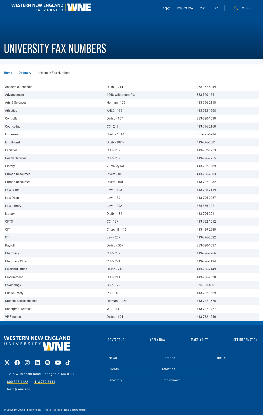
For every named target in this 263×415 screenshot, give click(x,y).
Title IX (220, 358)
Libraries (168, 358)
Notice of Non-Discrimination (69, 409)
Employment (171, 380)
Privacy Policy (34, 409)
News (113, 358)
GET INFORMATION (245, 340)
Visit (202, 8)
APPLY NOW (157, 340)
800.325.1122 (17, 382)
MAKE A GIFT (199, 340)
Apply (166, 8)
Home (8, 73)
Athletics (168, 369)
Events (114, 369)
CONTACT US (116, 340)
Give (215, 8)
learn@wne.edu (18, 389)
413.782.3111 (44, 382)
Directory (25, 73)
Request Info (185, 8)
